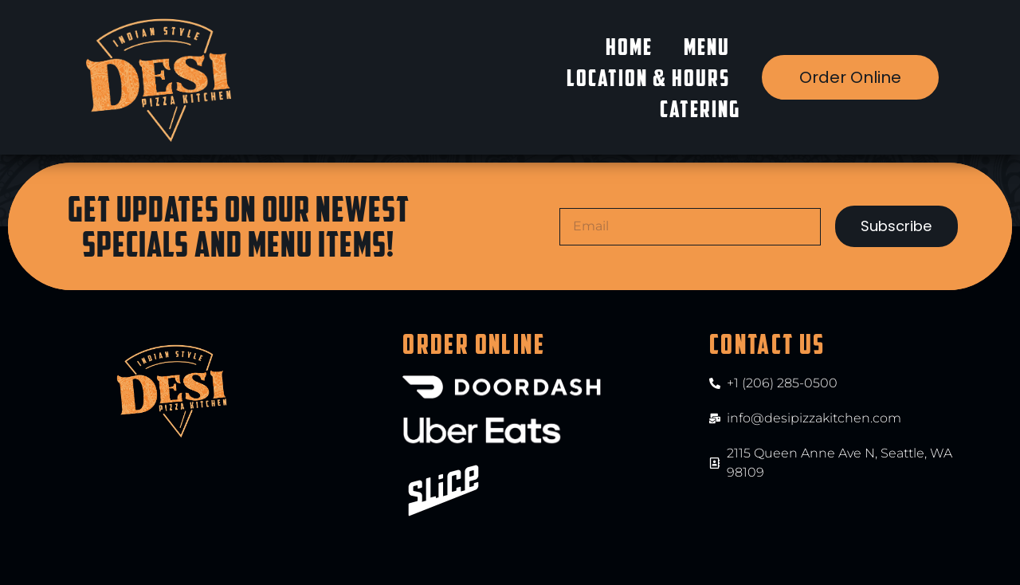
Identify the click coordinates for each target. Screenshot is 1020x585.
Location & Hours (648, 78)
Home (629, 47)
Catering (700, 109)
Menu (707, 47)
